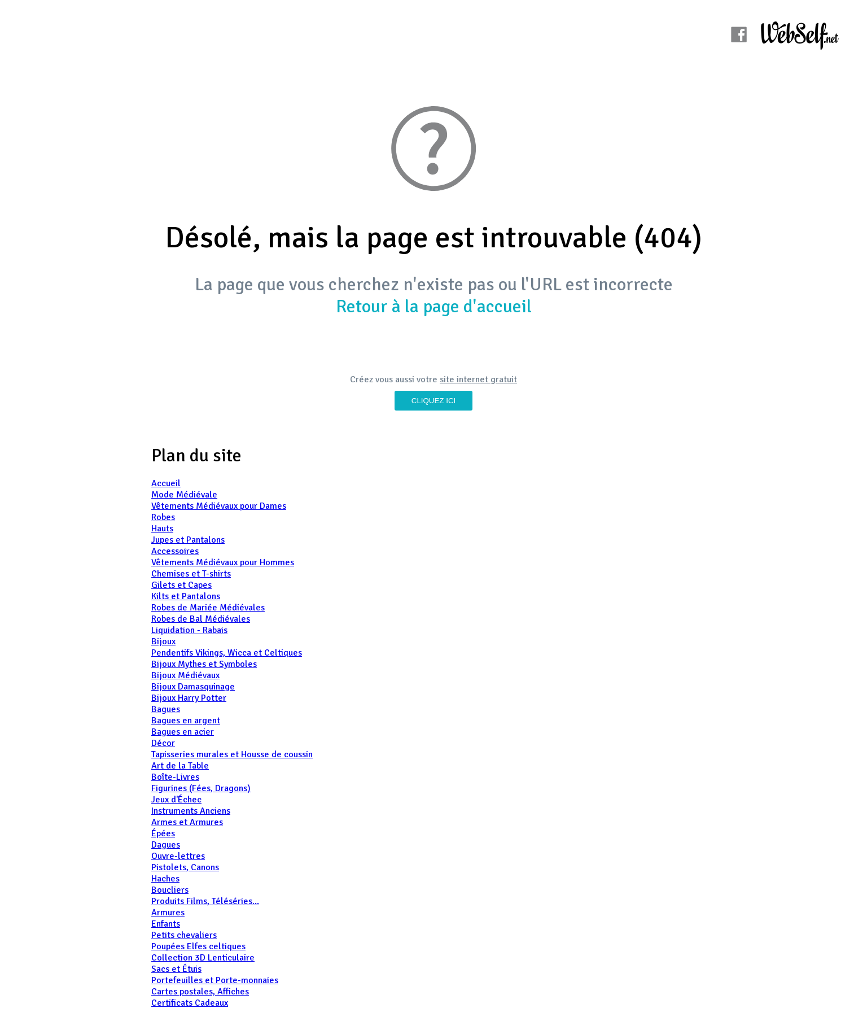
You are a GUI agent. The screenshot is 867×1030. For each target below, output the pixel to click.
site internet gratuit (478, 379)
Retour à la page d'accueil (434, 306)
